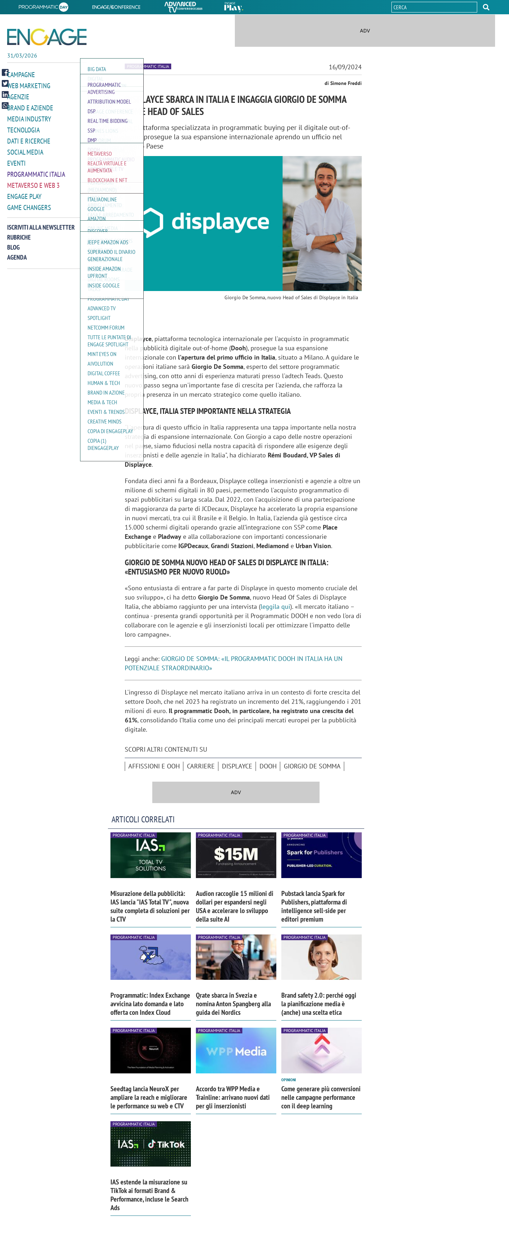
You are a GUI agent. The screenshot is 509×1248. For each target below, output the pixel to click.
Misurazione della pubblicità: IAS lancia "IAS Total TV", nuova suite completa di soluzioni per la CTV (150, 906)
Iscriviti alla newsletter (41, 223)
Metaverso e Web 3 (33, 181)
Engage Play (24, 192)
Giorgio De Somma (312, 766)
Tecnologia (23, 128)
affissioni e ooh (154, 766)
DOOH (268, 766)
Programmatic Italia (36, 170)
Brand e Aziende (30, 106)
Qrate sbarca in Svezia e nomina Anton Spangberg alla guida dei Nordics (233, 1004)
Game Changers (29, 203)
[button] (486, 7)
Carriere (201, 766)
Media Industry (29, 117)
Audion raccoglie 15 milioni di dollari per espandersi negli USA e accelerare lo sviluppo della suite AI (234, 906)
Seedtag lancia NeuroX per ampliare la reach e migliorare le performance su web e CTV (148, 1097)
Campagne (21, 74)
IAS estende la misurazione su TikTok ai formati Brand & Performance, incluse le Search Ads (149, 1195)
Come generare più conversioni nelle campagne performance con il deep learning (321, 1097)
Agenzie (18, 95)
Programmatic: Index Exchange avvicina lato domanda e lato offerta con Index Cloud (150, 1004)
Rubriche (19, 233)
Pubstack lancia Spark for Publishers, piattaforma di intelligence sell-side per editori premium (314, 906)
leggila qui (275, 606)
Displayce (237, 766)
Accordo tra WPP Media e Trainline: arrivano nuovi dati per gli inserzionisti (233, 1097)
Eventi (16, 160)
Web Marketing (28, 85)
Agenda (17, 253)
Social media (25, 149)
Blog (13, 243)
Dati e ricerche (28, 138)
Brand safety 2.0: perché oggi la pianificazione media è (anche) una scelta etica (318, 1004)
